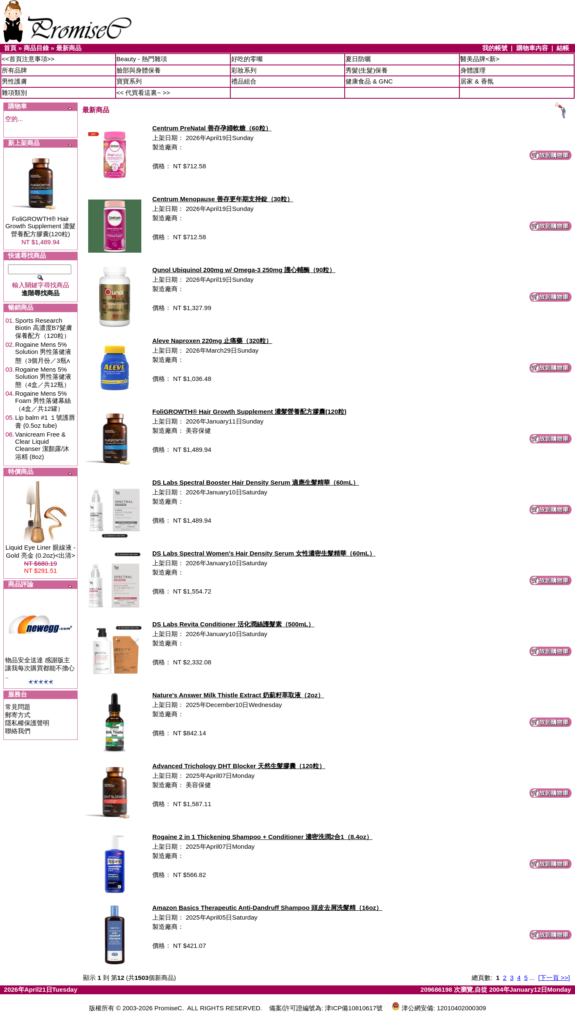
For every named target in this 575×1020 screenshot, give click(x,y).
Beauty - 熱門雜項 (141, 58)
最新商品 (68, 47)
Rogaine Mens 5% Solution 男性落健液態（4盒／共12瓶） (43, 377)
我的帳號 (495, 47)
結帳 (562, 47)
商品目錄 (36, 47)
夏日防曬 (358, 58)
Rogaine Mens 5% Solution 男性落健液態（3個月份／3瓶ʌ (43, 352)
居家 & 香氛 (476, 81)
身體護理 (473, 70)
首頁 (10, 47)
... (532, 977)
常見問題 (17, 706)
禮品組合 (243, 81)
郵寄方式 (17, 714)
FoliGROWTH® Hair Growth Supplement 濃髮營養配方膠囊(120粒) (40, 226)
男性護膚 (14, 81)
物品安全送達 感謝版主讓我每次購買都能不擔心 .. (40, 668)
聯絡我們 (17, 730)
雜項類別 (14, 92)
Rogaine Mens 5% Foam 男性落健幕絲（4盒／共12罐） (43, 401)
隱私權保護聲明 (27, 722)
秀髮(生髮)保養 (367, 70)
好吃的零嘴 (247, 58)
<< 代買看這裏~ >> (143, 92)
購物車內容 (532, 47)
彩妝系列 (243, 70)
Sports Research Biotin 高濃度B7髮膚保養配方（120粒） (43, 328)
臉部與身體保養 (138, 70)
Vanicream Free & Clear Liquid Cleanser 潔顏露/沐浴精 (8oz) (42, 445)
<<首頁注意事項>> (28, 58)
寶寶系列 (129, 81)
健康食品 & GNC (369, 81)
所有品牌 (14, 70)
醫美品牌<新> (479, 58)
